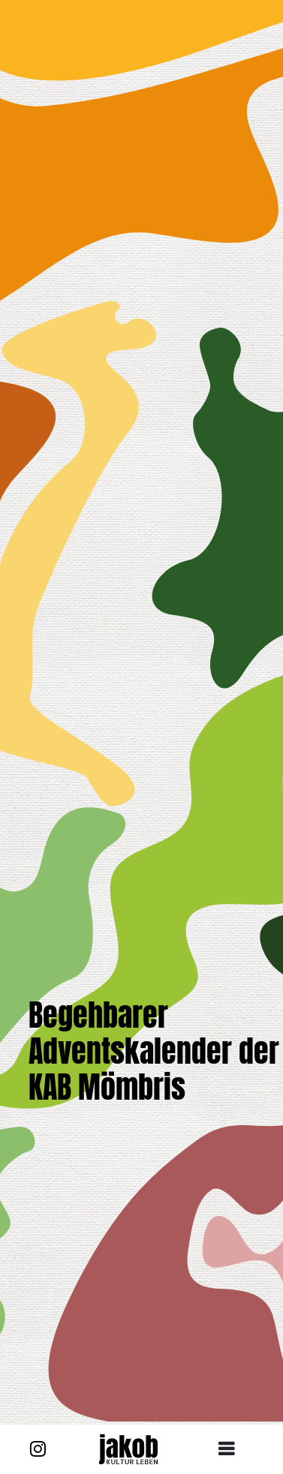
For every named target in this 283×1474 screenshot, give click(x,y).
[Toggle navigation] (232, 1449)
